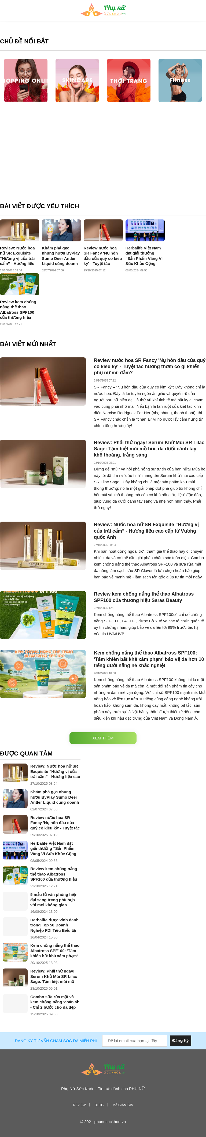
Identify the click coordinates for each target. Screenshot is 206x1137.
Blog (99, 1105)
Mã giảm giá (123, 1105)
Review (79, 1105)
